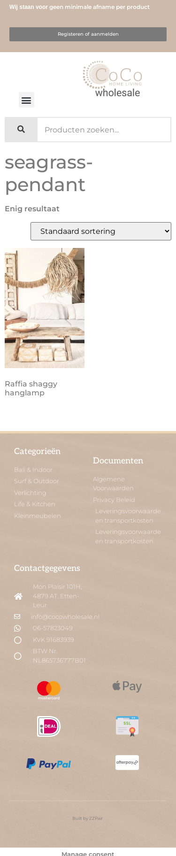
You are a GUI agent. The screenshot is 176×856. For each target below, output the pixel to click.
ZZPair (96, 818)
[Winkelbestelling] (101, 231)
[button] (26, 100)
